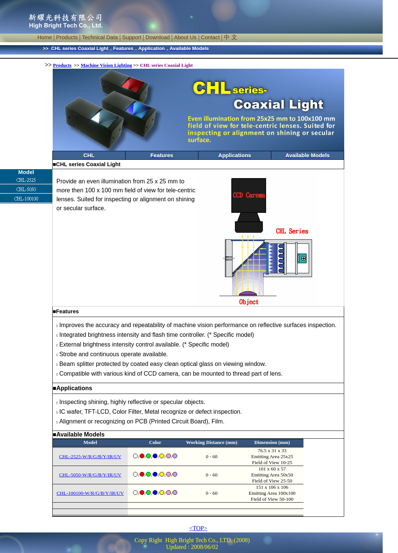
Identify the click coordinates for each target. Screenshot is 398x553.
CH (62, 475)
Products (62, 65)
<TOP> (198, 528)
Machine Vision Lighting (106, 65)
